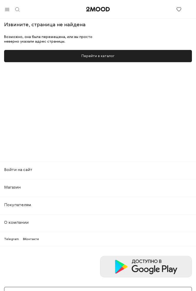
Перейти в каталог (98, 56)
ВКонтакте (31, 239)
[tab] (98, 170)
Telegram (11, 239)
